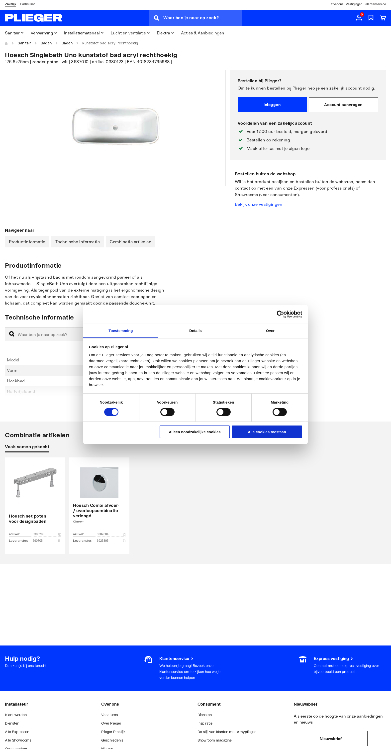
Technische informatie (77, 241)
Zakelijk (10, 4)
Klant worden (16, 715)
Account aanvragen (343, 104)
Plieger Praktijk (113, 732)
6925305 (111, 540)
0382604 (111, 534)
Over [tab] (270, 330)
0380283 (47, 534)
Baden (46, 43)
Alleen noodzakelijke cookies (195, 432)
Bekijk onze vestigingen (259, 204)
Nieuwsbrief (331, 738)
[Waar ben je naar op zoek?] (202, 18)
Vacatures (109, 715)
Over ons (337, 4)
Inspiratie (204, 723)
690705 (47, 540)
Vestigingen (354, 4)
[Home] (6, 43)
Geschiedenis (112, 740)
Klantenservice (375, 4)
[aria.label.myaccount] (359, 17)
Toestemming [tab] (120, 330)
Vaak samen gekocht (27, 446)
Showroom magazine (214, 740)
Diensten (12, 723)
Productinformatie (27, 241)
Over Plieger (111, 723)
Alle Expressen (17, 732)
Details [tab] (195, 330)
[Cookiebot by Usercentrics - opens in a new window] (280, 314)
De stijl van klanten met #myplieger (226, 732)
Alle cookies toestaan (267, 432)
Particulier (27, 4)
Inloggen (272, 104)
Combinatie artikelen (130, 241)
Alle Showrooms (18, 740)
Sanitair (24, 43)
